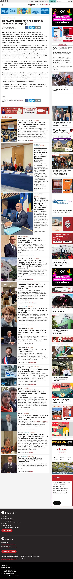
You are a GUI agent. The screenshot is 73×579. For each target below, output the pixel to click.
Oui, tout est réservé (59, 486)
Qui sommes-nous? (7, 518)
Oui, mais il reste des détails (61, 488)
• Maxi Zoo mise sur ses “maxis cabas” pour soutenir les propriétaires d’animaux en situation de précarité (62, 54)
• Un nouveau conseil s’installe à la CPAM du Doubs (62, 63)
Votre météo (62, 439)
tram (4, 96)
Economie (36, 145)
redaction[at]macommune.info (8, 544)
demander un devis (9, 551)
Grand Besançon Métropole (25, 120)
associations (44, 421)
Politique (5, 18)
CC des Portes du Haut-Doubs (26, 283)
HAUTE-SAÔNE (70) (22, 328)
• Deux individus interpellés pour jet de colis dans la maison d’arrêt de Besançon (62, 68)
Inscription (57, 241)
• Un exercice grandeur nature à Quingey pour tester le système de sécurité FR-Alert (62, 48)
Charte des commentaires (9, 520)
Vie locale (37, 147)
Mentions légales (7, 525)
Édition (39, 4)
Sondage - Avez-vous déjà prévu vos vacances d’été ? (62, 483)
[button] (69, 1)
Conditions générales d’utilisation (11, 527)
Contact (5, 516)
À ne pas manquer (62, 345)
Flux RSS (5, 523)
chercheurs (37, 421)
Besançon (37, 144)
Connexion (67, 241)
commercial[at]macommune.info (9, 547)
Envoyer (57, 503)
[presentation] (52, 353)
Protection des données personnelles (12, 522)
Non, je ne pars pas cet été (61, 492)
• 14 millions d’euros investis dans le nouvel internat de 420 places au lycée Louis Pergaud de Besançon (62, 59)
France (20, 236)
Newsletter (7, 530)
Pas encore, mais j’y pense (61, 490)
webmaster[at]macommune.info (8, 559)
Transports (11, 18)
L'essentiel (62, 44)
